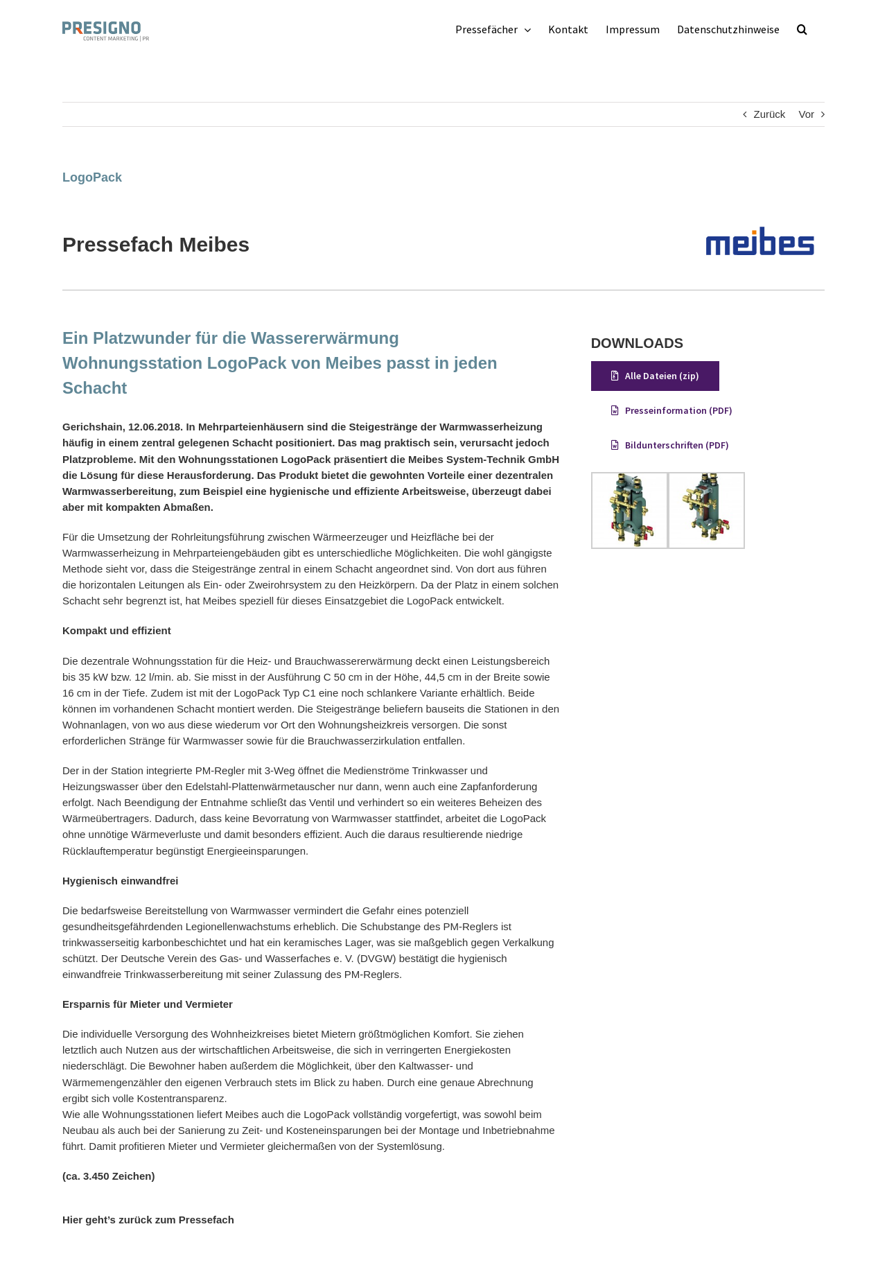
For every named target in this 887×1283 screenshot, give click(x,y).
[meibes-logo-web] (760, 212)
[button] (802, 29)
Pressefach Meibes (155, 244)
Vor (806, 114)
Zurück (769, 114)
